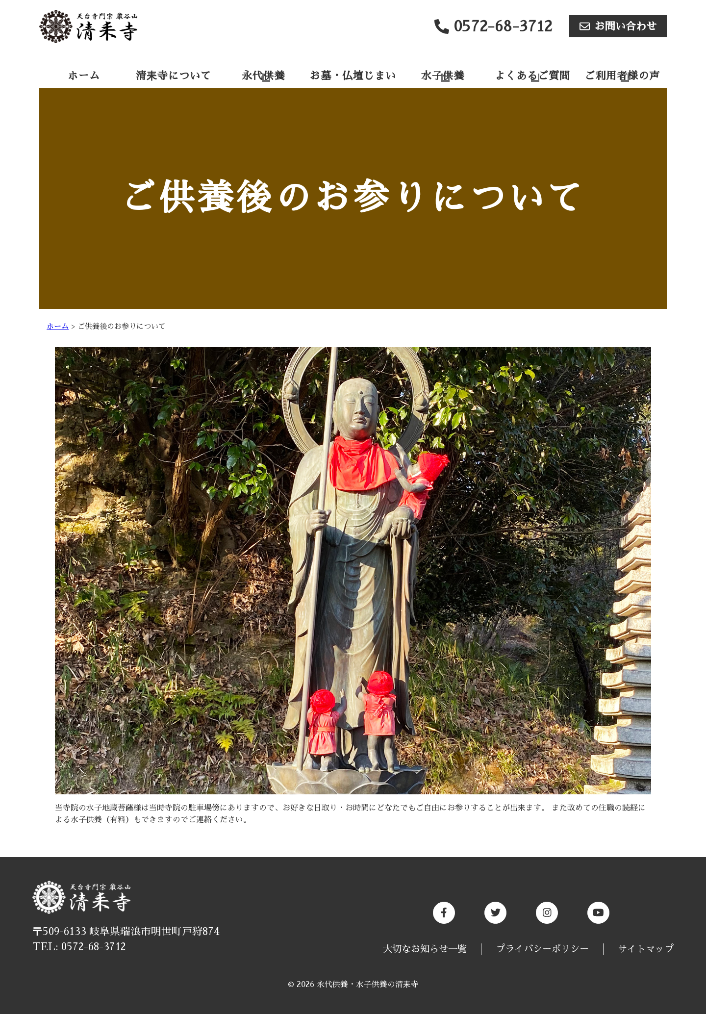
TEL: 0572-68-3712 (79, 947)
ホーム (84, 76)
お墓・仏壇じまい (353, 76)
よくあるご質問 (532, 76)
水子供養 (442, 76)
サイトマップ (646, 949)
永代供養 (263, 76)
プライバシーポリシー (542, 949)
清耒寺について (173, 76)
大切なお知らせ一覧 (425, 949)
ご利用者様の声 (622, 76)
